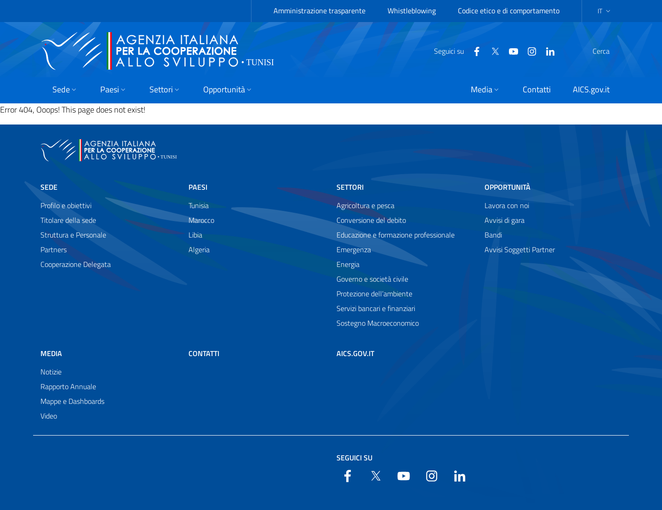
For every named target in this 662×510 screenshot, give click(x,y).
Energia (348, 264)
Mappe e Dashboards (72, 401)
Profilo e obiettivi (65, 205)
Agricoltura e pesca (365, 205)
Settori (350, 187)
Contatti (203, 353)
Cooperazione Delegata (75, 264)
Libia (195, 234)
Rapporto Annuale (68, 386)
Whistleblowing (412, 10)
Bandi (493, 234)
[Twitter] (473, 50)
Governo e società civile (372, 278)
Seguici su (354, 457)
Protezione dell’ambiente (374, 293)
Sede (48, 187)
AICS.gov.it (355, 353)
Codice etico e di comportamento (508, 10)
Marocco (201, 220)
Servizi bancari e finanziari (376, 308)
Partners (53, 249)
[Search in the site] (610, 51)
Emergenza (354, 249)
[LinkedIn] (528, 50)
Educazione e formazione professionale (396, 234)
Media (51, 353)
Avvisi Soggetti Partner (520, 249)
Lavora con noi (507, 205)
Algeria (199, 249)
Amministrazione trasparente (319, 10)
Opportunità (508, 187)
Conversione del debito (371, 220)
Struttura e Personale (73, 234)
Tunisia (198, 205)
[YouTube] (491, 50)
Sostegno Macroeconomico (378, 323)
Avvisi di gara (505, 220)
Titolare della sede (68, 220)
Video (48, 415)
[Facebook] (454, 50)
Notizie (51, 371)
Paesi (197, 187)
